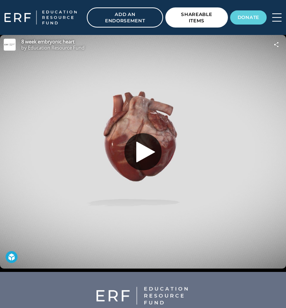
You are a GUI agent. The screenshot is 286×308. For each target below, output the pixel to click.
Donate (248, 17)
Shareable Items (196, 17)
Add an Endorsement (125, 17)
